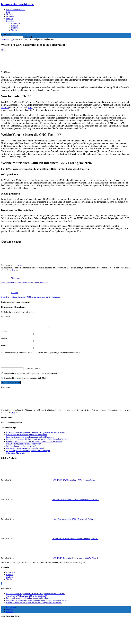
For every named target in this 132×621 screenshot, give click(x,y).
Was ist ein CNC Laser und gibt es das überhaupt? (26, 436)
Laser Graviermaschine (15, 9)
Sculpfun (15, 28)
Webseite (4, 347)
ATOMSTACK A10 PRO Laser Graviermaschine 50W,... (75, 501)
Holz (30, 107)
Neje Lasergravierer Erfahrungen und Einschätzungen (28, 452)
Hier (13, 270)
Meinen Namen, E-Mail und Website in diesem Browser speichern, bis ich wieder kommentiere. (43, 354)
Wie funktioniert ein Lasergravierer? (21, 448)
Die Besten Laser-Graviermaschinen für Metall (25, 450)
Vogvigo (14, 30)
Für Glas (9, 19)
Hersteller (10, 21)
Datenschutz (11, 609)
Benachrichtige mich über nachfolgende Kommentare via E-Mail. (30, 375)
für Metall (10, 16)
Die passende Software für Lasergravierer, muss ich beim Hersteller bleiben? (37, 441)
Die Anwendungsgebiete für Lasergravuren (23, 446)
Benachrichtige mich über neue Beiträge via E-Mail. (25, 380)
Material (5, 107)
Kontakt (9, 613)
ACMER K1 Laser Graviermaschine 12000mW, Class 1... (75, 560)
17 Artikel (18, 265)
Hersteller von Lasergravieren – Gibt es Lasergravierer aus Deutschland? (35, 434)
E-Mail (4, 340)
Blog (8, 12)
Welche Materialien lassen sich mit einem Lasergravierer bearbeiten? (34, 443)
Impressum (10, 611)
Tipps (4, 50)
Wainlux (14, 25)
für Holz (9, 14)
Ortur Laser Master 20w (16, 455)
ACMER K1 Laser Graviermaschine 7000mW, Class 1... (75, 540)
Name (3, 333)
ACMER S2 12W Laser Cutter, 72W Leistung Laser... (74, 482)
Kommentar (6, 316)
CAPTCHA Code (31, 370)
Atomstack (15, 23)
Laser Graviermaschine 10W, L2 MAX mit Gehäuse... (74, 521)
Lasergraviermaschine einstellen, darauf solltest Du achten (30, 439)
